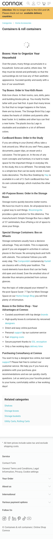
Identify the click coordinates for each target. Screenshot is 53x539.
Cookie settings (30, 471)
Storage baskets (13, 416)
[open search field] (28, 3)
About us (6, 486)
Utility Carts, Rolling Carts (17, 421)
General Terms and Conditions (17, 468)
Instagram (4, 518)
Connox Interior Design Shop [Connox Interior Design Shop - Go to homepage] (12, 3)
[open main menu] (49, 3)
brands (44, 314)
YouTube (29, 518)
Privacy (18, 471)
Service (6, 456)
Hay (46, 175)
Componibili (24, 261)
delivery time (36, 346)
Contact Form (9, 463)
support (18, 332)
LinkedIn (14, 518)
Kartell (47, 261)
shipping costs (16, 337)
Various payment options (15, 502)
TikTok (24, 518)
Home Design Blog (25, 296)
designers (10, 323)
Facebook (9, 518)
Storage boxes (12, 411)
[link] (44, 3)
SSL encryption (39, 341)
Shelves (8, 405)
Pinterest (19, 518)
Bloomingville (35, 210)
